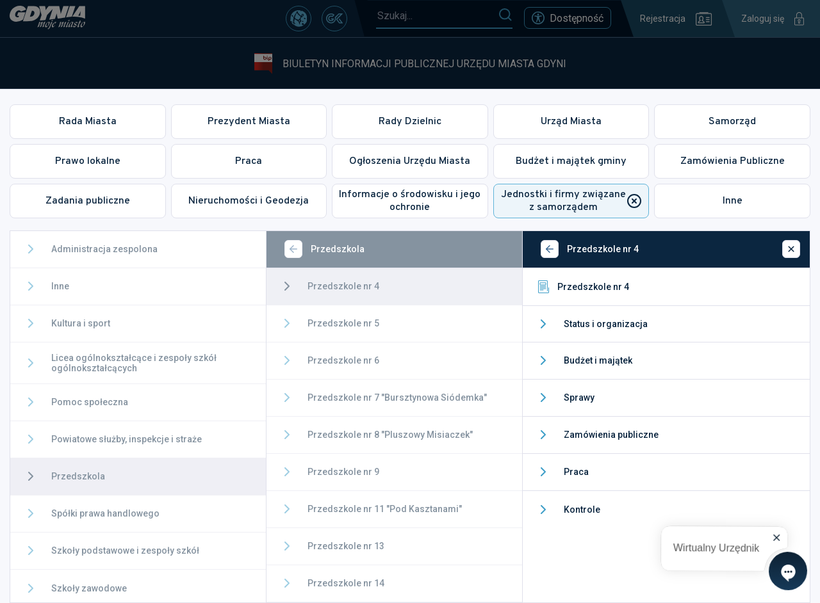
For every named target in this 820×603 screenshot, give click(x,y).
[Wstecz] (293, 249)
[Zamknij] (791, 249)
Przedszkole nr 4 (582, 286)
